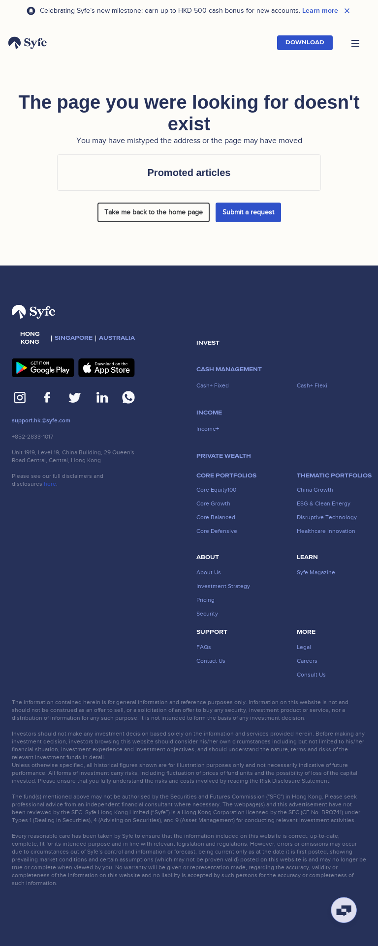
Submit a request (248, 212)
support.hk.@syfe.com (41, 420)
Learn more (320, 10)
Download (304, 42)
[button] (355, 43)
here (50, 483)
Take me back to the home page (153, 212)
